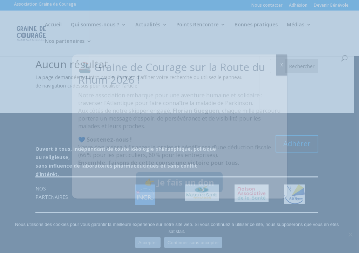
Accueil (53, 25)
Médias (295, 25)
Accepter (150, 242)
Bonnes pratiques (256, 25)
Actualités (147, 25)
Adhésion (298, 5)
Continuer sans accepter (196, 242)
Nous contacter (267, 5)
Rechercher (306, 66)
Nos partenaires (64, 41)
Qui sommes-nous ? (95, 25)
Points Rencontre (197, 25)
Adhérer (302, 144)
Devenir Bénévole (331, 5)
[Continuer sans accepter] (350, 234)
